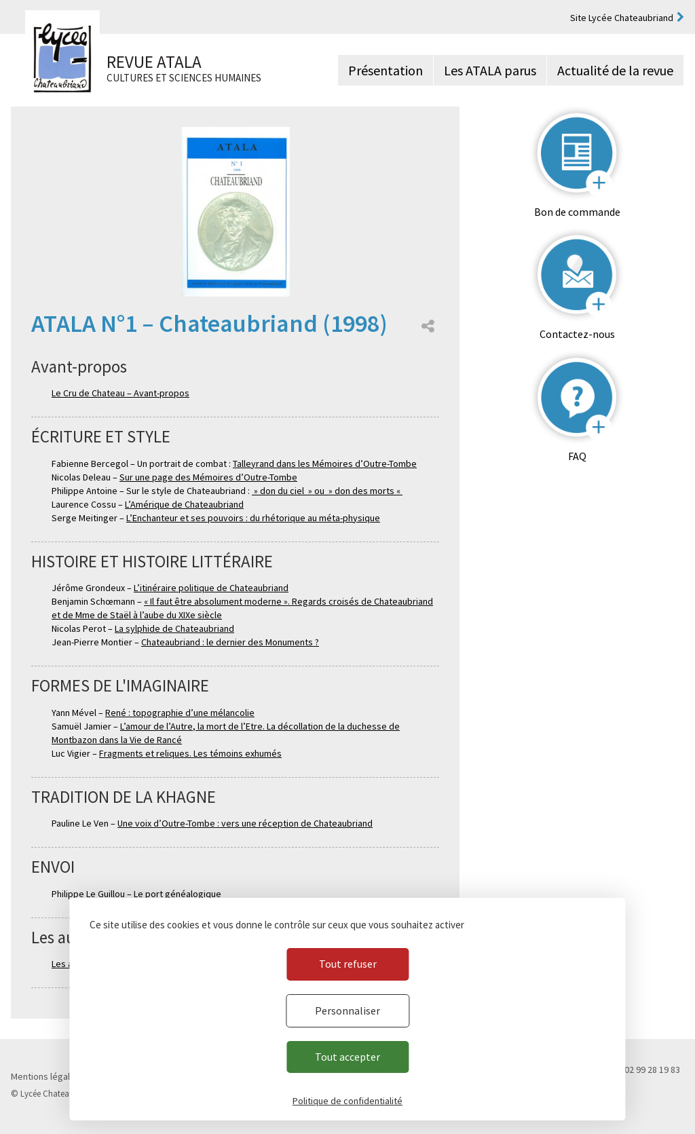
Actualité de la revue (615, 70)
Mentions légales (45, 1076)
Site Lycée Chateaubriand (621, 18)
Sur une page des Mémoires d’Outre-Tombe (208, 477)
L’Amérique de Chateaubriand (184, 504)
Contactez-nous (577, 334)
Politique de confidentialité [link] (347, 1101)
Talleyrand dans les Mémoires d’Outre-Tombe (325, 463)
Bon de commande (577, 212)
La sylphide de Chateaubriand (174, 628)
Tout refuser (348, 963)
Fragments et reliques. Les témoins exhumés (190, 753)
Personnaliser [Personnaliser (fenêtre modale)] (347, 1010)
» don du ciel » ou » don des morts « (327, 491)
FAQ (577, 456)
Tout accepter (347, 1056)
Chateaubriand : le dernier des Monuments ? (230, 642)
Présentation (385, 70)
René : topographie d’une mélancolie (180, 712)
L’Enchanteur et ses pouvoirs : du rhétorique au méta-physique (253, 518)
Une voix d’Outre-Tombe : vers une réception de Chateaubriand (245, 823)
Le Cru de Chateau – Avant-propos (120, 393)
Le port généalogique (177, 894)
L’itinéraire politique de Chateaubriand (211, 588)
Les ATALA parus (490, 70)
